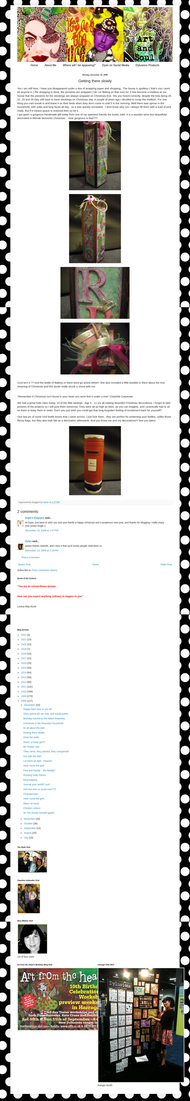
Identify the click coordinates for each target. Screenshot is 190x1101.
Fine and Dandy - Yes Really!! (39, 770)
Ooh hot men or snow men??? (39, 789)
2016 (24, 663)
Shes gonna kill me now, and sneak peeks (45, 713)
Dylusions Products (147, 65)
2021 (24, 639)
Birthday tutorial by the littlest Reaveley (44, 718)
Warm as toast (31, 803)
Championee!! (30, 794)
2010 (24, 691)
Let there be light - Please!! (37, 761)
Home (34, 65)
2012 (24, 682)
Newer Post (24, 564)
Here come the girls (33, 765)
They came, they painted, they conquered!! (46, 751)
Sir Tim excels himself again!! (39, 812)
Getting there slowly (34, 732)
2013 (24, 677)
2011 (24, 686)
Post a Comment (31, 557)
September (30, 828)
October (28, 823)
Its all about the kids (34, 728)
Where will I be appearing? (79, 65)
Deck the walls (31, 737)
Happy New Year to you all (37, 709)
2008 (24, 700)
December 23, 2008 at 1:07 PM (41, 530)
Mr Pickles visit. (31, 746)
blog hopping (30, 779)
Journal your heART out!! (36, 784)
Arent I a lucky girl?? (34, 742)
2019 (24, 649)
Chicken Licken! (31, 808)
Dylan (28, 541)
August (28, 832)
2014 (24, 672)
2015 (24, 667)
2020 (24, 644)
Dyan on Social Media (115, 65)
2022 (24, 634)
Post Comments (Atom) (44, 570)
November (30, 818)
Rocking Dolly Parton (34, 775)
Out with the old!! (32, 756)
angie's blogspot (34, 517)
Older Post (166, 564)
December (30, 705)
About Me (50, 65)
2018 (24, 653)
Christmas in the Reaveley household (43, 723)
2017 (24, 658)
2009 (24, 696)
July (26, 837)
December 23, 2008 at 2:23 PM (41, 550)
